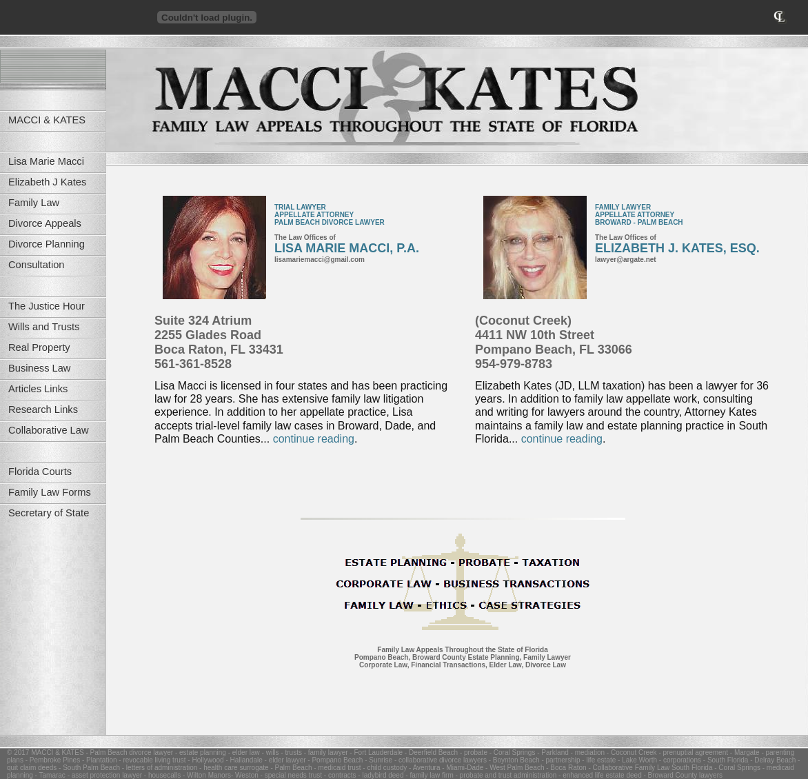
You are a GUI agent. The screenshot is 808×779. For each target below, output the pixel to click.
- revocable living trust (151, 760)
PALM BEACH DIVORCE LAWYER (329, 222)
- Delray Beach (772, 760)
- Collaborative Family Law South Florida (650, 767)
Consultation (36, 264)
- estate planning (199, 752)
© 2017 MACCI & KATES (45, 752)
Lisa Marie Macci (46, 161)
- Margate (744, 752)
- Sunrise (377, 760)
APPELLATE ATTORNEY (314, 215)
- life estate (598, 760)
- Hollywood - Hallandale (224, 760)
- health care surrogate (232, 767)
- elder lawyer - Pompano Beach (313, 760)
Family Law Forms (49, 492)
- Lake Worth (636, 760)
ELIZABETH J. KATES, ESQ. (677, 248)
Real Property (39, 347)
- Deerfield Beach (430, 752)
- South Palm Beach (88, 767)
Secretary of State (48, 512)
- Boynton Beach (513, 760)
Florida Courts (40, 471)
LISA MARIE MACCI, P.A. (346, 248)
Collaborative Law (48, 430)
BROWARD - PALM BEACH (639, 222)
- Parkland (551, 752)
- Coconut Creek (631, 752)
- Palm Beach (290, 767)
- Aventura (423, 767)
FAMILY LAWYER (623, 207)
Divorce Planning (46, 244)
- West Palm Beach (513, 767)
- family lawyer (325, 752)
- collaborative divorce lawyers (439, 760)
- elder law (243, 752)
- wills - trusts (281, 752)
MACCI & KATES (46, 119)
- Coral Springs (511, 752)
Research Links (43, 409)
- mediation (587, 752)
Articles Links (38, 388)
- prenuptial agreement (692, 752)
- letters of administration (158, 767)
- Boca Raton (565, 767)
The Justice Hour (46, 306)
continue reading (313, 439)
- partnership (560, 760)
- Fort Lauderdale (375, 752)
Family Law (33, 202)
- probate (472, 752)
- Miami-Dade (461, 767)
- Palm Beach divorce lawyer (129, 752)
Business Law (39, 368)
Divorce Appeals (44, 223)
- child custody (384, 767)
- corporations (679, 760)
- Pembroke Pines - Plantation (70, 760)
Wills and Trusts (43, 326)
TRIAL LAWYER (300, 207)
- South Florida (724, 760)
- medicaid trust (336, 767)
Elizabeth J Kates (47, 182)
